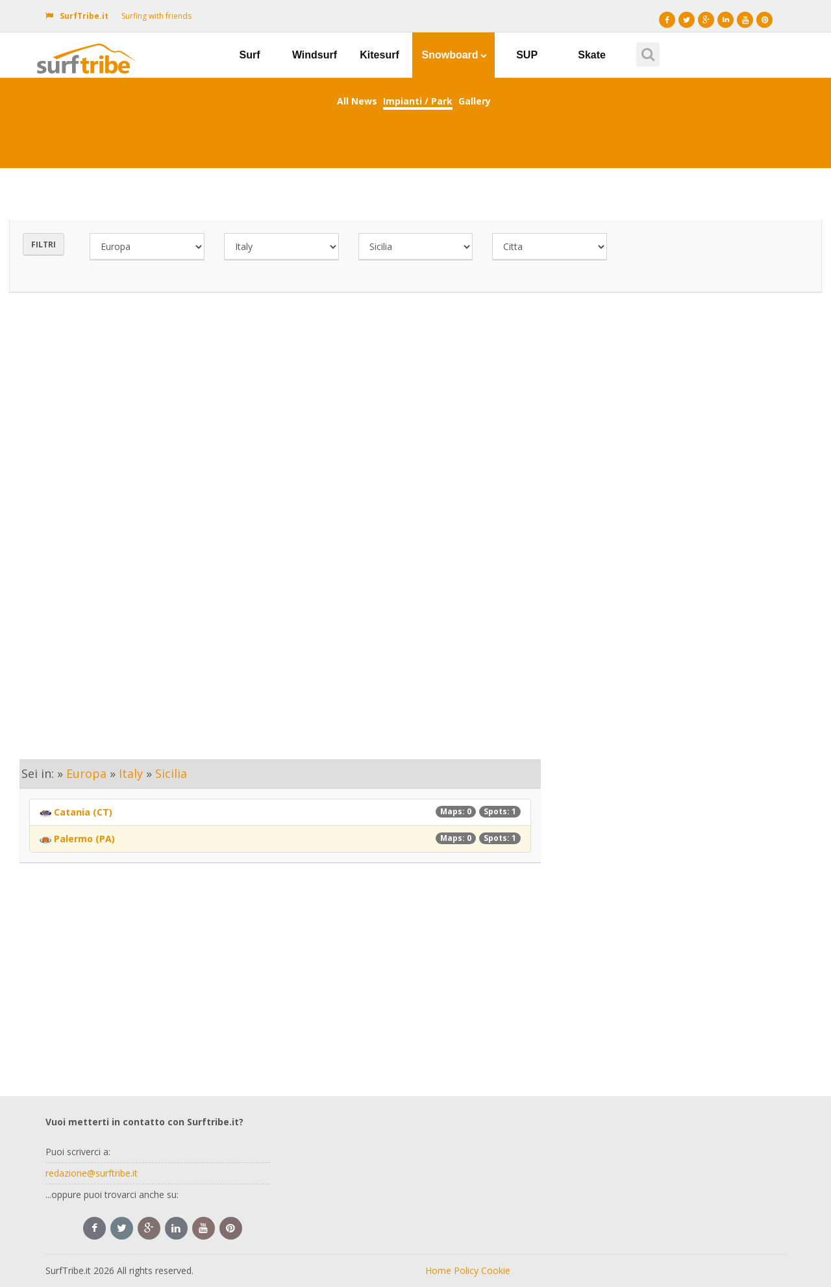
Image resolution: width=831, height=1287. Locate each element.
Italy (131, 773)
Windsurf (314, 54)
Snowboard (454, 54)
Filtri (43, 244)
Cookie (495, 1270)
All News (357, 101)
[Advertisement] (415, 425)
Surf (250, 54)
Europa (86, 773)
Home (438, 1270)
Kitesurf (379, 54)
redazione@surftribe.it (91, 1173)
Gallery (474, 101)
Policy (466, 1270)
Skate (592, 54)
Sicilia (171, 773)
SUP (527, 54)
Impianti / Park (418, 101)
